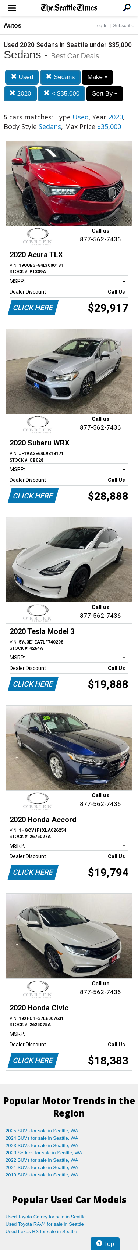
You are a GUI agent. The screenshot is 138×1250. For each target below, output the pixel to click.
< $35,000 (61, 93)
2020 (20, 93)
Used (22, 77)
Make (97, 77)
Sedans (60, 77)
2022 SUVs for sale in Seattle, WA (42, 1160)
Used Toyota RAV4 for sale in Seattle (45, 1224)
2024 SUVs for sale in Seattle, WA (42, 1138)
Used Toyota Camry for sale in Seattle (46, 1216)
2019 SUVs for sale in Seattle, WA (42, 1175)
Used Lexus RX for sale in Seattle (41, 1231)
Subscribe (123, 25)
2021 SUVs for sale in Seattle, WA (42, 1167)
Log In (100, 25)
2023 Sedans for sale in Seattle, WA (44, 1153)
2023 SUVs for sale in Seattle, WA (42, 1145)
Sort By (104, 93)
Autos (12, 25)
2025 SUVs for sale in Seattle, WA (42, 1130)
